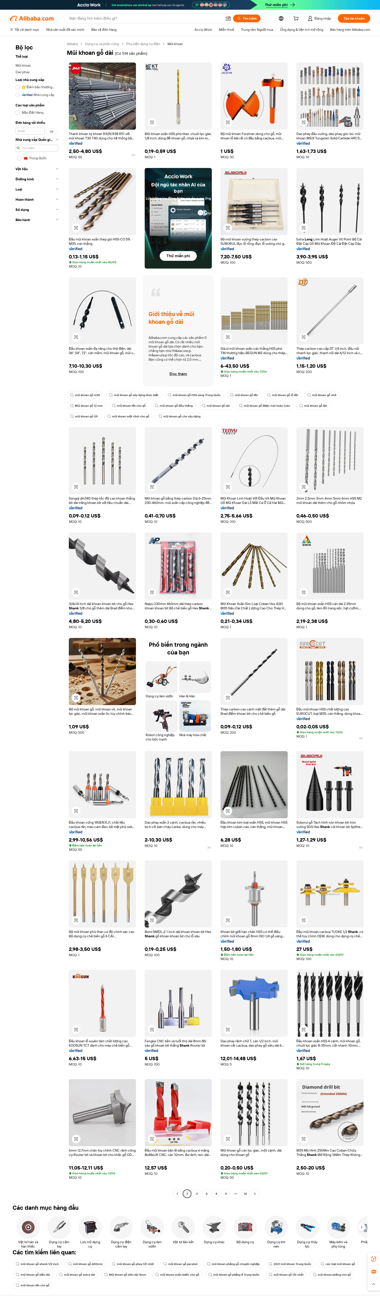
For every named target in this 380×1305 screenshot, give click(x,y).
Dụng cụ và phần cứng (102, 44)
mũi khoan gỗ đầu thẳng (173, 406)
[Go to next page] (255, 1193)
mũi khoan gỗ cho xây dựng (179, 416)
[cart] (297, 19)
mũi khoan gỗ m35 (85, 395)
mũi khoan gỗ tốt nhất (286, 1275)
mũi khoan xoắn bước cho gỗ (177, 1275)
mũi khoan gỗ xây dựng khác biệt (133, 395)
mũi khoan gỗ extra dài (77, 1275)
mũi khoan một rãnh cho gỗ (128, 416)
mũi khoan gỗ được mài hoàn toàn (264, 406)
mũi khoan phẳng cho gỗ (332, 1275)
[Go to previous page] (177, 1193)
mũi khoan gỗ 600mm (85, 1264)
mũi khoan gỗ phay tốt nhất (133, 1264)
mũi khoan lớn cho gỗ (129, 406)
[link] (373, 1259)
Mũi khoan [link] (175, 44)
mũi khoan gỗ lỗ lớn (282, 395)
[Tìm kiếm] (247, 18)
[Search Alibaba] (145, 18)
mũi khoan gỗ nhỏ (321, 395)
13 (245, 1193)
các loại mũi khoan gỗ (338, 1264)
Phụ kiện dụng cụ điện (143, 44)
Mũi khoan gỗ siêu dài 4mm (125, 1275)
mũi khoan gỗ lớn (244, 395)
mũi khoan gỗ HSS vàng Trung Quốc (194, 395)
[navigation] (37, 619)
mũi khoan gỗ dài (216, 406)
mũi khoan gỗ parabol (180, 1264)
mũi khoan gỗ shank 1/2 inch (37, 1264)
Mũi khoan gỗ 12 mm (86, 406)
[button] (228, 18)
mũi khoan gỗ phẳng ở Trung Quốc (234, 1275)
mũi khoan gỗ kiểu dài (33, 1275)
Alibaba (72, 44)
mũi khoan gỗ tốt (84, 416)
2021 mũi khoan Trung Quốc (290, 1264)
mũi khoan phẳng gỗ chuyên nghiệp (233, 1264)
